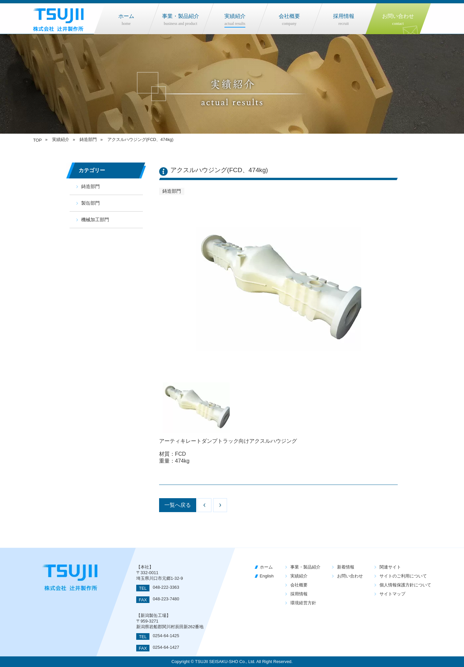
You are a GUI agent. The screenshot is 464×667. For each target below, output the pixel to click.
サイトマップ (392, 593)
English (267, 575)
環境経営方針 (303, 602)
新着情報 (345, 567)
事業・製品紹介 (305, 567)
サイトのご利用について (403, 575)
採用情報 (299, 593)
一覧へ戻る (177, 505)
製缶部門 (90, 203)
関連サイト (390, 567)
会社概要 (299, 584)
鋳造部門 (90, 186)
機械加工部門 (95, 219)
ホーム (266, 567)
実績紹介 (299, 575)
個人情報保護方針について (405, 584)
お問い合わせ (350, 575)
